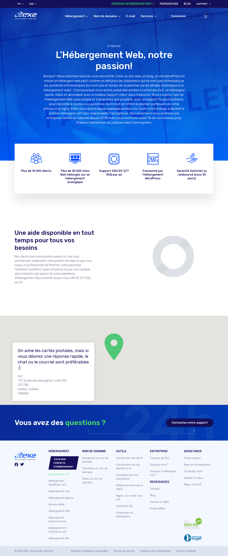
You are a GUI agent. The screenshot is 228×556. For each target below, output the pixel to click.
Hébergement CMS (59, 511)
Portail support (192, 458)
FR (18, 4)
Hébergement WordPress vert (57, 482)
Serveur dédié (56, 504)
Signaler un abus (193, 477)
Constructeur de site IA (129, 458)
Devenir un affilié (159, 502)
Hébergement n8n (58, 538)
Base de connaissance (197, 464)
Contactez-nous (193, 471)
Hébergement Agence (61, 497)
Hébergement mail (59, 491)
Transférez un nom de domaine (94, 470)
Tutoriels (155, 488)
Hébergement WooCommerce (57, 519)
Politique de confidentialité (155, 551)
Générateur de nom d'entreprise (127, 477)
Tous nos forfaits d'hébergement (64, 463)
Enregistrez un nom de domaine (95, 460)
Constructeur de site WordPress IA (128, 466)
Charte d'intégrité (186, 551)
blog (187, 3)
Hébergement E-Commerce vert (58, 530)
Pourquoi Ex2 (169, 3)
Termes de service (124, 551)
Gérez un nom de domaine (92, 480)
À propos (114, 46)
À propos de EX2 (159, 458)
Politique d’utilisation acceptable (89, 551)
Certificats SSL (124, 506)
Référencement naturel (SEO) (129, 487)
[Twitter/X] (22, 465)
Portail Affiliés (157, 508)
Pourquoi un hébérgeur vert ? (133, 3)
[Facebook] (16, 465)
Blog (152, 495)
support (202, 4)
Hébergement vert (58, 474)
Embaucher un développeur (124, 514)
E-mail (130, 16)
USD (31, 4)
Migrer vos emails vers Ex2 (129, 497)
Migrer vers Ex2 (192, 484)
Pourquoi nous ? (159, 464)
